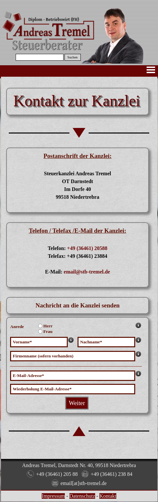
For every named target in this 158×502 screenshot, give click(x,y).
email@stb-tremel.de (87, 272)
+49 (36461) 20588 (87, 248)
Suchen (72, 57)
